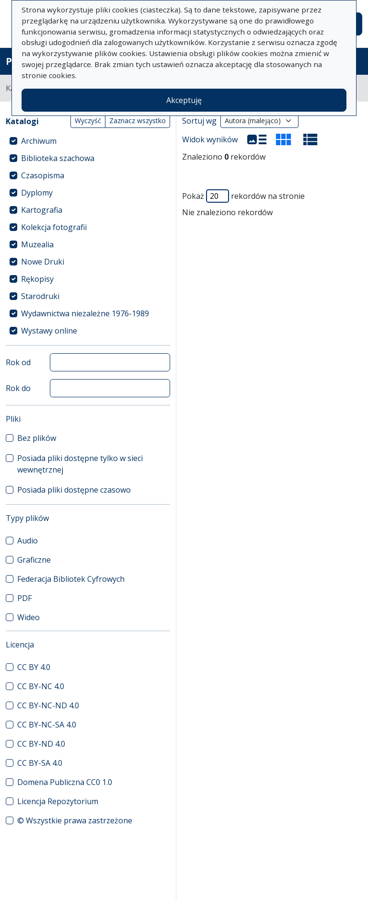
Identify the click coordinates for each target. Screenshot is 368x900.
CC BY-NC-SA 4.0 (46, 724)
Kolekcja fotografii (54, 227)
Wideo (28, 617)
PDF (24, 598)
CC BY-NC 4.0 (40, 686)
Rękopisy (37, 279)
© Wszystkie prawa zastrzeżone (74, 820)
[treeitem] (88, 141)
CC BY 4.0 (33, 667)
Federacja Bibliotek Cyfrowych (71, 579)
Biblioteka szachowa (57, 158)
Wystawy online (49, 330)
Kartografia (41, 210)
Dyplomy (37, 192)
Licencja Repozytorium (57, 801)
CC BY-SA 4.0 (39, 763)
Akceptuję (184, 100)
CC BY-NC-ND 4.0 (48, 705)
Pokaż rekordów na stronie (243, 196)
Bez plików (36, 438)
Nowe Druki (42, 261)
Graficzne (34, 559)
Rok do (18, 388)
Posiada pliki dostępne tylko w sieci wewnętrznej (80, 464)
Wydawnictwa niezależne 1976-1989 (85, 313)
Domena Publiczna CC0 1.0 (64, 782)
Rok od (18, 362)
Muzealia (37, 244)
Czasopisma (42, 175)
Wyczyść (88, 120)
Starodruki (40, 296)
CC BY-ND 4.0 (41, 743)
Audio (27, 540)
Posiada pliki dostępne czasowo (74, 490)
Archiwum (39, 141)
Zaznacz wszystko (137, 120)
